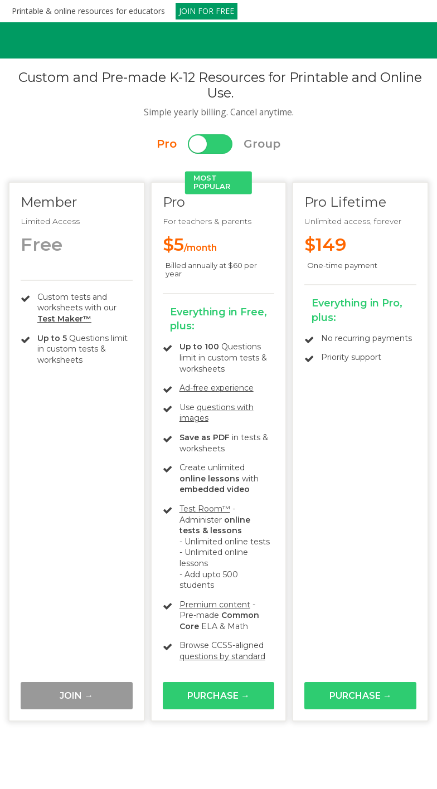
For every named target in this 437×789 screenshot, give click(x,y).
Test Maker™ (64, 319)
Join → (76, 695)
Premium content (214, 605)
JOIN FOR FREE (206, 11)
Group (262, 143)
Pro (167, 143)
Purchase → (218, 695)
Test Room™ (204, 509)
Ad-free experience (216, 388)
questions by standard (222, 656)
